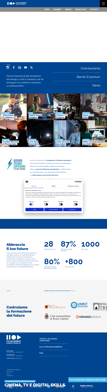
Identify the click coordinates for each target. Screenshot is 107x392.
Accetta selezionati (53, 209)
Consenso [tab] (33, 186)
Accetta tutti (72, 209)
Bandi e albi (80, 9)
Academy (57, 9)
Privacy (8, 373)
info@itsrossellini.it (53, 347)
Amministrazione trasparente (14, 369)
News (96, 85)
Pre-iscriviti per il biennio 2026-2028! (88, 380)
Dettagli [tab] (53, 186)
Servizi (68, 9)
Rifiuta (34, 209)
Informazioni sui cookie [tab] (73, 186)
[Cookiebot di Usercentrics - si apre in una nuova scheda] (76, 182)
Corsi (46, 9)
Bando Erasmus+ (88, 77)
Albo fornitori (10, 371)
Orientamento (90, 68)
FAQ (41, 353)
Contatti (94, 9)
